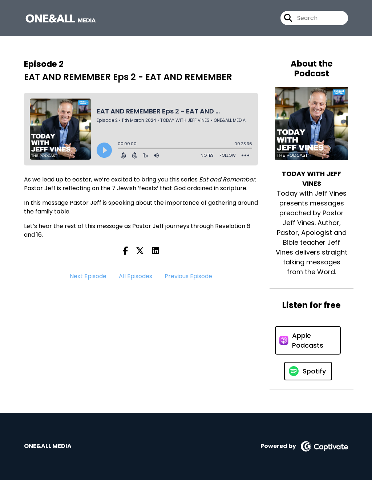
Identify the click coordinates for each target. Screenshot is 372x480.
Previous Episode (188, 276)
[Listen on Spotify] (308, 371)
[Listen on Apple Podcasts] (307, 340)
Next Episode (88, 276)
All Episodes (135, 276)
